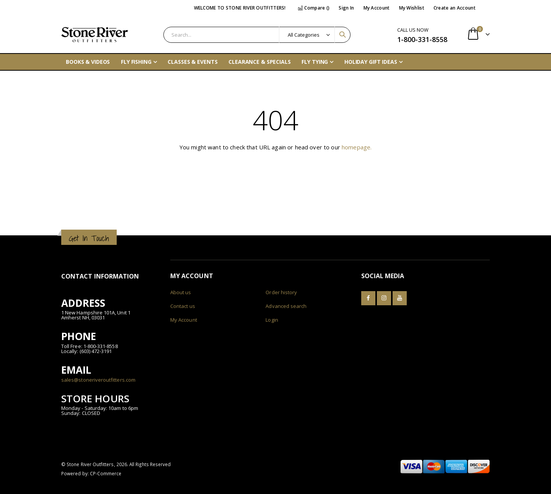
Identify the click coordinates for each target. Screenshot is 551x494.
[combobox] (256, 35)
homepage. (357, 147)
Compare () (314, 8)
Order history (281, 292)
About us (180, 292)
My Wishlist (411, 8)
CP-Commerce (106, 473)
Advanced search (286, 306)
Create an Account (455, 8)
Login (272, 319)
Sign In (346, 8)
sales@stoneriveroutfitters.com (98, 379)
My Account (377, 8)
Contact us (182, 306)
